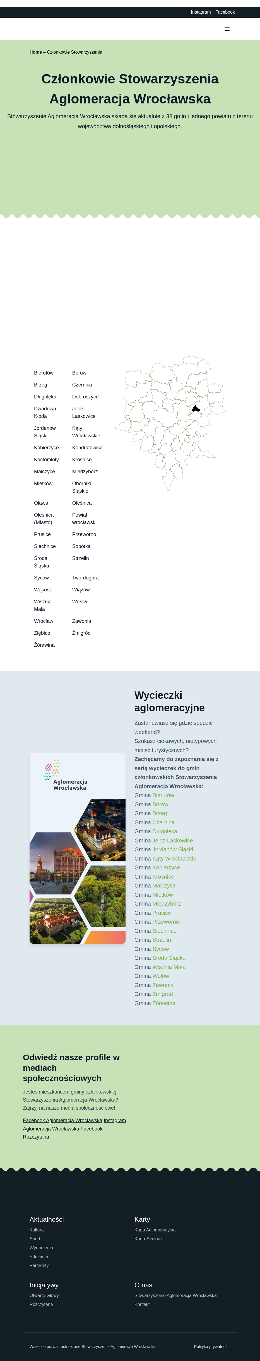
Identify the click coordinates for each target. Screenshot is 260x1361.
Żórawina (44, 645)
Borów (79, 373)
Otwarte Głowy (44, 1295)
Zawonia (81, 621)
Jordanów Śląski (45, 431)
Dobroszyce (85, 397)
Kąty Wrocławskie (86, 431)
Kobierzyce (46, 447)
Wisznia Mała (43, 605)
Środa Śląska (41, 562)
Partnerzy (39, 1265)
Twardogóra (85, 578)
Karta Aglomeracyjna (155, 1230)
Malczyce (44, 471)
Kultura (37, 1230)
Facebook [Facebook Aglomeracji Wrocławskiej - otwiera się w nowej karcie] (225, 12)
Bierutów (44, 373)
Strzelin (80, 558)
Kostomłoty (46, 459)
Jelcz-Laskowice (84, 412)
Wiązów (81, 590)
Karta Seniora (148, 1238)
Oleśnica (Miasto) (44, 518)
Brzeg (40, 385)
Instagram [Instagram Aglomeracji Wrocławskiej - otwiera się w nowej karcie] (201, 12)
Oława (41, 503)
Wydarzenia (41, 1247)
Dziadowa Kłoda (45, 412)
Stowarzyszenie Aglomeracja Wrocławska (175, 1295)
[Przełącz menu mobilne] (227, 28)
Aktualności (47, 1219)
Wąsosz (43, 590)
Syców (41, 578)
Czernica (82, 385)
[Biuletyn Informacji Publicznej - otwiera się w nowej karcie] (183, 12)
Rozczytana (41, 1304)
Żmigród (81, 633)
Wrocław (43, 621)
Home (36, 52)
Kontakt (142, 1304)
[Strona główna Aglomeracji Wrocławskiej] (45, 29)
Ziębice (42, 633)
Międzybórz (85, 471)
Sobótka (81, 546)
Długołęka (45, 397)
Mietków (43, 483)
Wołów (79, 601)
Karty (142, 1219)
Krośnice (82, 459)
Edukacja (39, 1256)
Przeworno (84, 534)
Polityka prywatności (212, 1346)
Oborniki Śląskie (81, 487)
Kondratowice (87, 447)
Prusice (42, 534)
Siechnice (45, 546)
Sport (35, 1238)
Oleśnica (82, 503)
